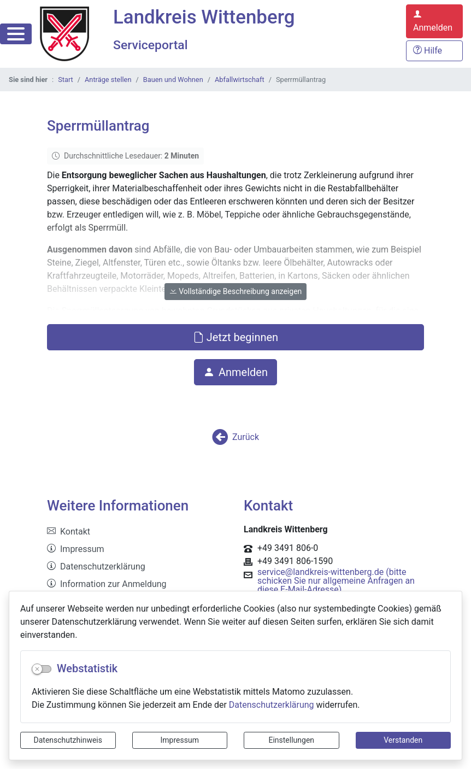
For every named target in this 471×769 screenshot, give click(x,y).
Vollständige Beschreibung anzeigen (235, 291)
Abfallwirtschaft (239, 79)
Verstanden (403, 740)
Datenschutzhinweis (68, 740)
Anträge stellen (108, 79)
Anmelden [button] (235, 372)
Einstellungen (291, 740)
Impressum (180, 740)
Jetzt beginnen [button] (235, 337)
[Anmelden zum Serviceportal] (434, 21)
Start (65, 79)
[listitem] (137, 532)
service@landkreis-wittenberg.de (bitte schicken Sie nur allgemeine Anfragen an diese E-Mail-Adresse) (336, 581)
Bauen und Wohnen (173, 79)
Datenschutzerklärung (271, 705)
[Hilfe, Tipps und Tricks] (434, 50)
